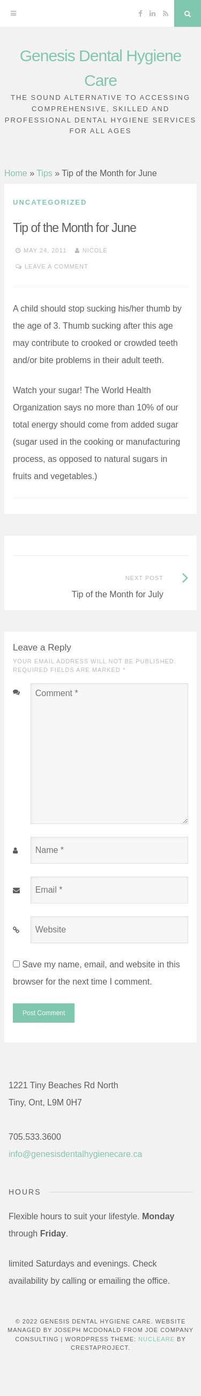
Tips (44, 173)
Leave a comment (56, 266)
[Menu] (13, 13)
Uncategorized (50, 202)
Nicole (95, 250)
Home (15, 173)
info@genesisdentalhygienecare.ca (75, 1154)
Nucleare (156, 1339)
